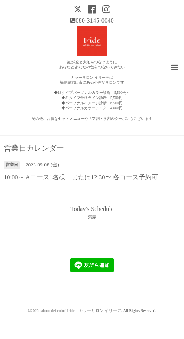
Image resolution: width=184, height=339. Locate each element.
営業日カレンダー (34, 148)
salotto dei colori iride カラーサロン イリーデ (80, 310)
